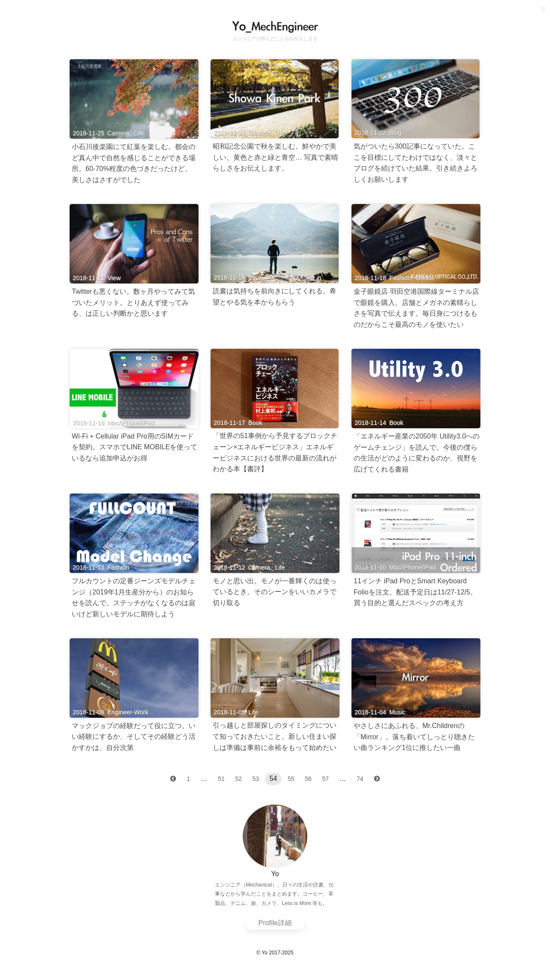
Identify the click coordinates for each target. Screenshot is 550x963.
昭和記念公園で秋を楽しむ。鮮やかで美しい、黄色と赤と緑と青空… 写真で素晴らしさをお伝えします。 (275, 157)
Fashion (400, 277)
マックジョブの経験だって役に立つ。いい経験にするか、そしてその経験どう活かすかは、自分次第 (134, 736)
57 (325, 778)
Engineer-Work (128, 712)
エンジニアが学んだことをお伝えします (275, 38)
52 (238, 778)
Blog (395, 132)
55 (290, 778)
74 (360, 778)
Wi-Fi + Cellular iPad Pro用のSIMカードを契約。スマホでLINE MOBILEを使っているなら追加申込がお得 (134, 447)
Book (255, 277)
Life (139, 133)
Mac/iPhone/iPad (130, 422)
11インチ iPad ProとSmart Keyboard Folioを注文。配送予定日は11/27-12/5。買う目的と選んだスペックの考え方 (415, 591)
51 (221, 778)
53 (255, 778)
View (114, 277)
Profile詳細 (274, 922)
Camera (118, 133)
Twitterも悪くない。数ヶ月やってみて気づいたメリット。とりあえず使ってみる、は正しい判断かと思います (133, 302)
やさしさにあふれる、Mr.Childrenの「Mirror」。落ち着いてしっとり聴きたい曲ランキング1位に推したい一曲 (414, 736)
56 (308, 778)
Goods (425, 277)
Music (397, 712)
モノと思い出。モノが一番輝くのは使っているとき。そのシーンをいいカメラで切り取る (274, 591)
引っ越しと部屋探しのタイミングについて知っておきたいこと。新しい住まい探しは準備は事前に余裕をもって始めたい (274, 736)
